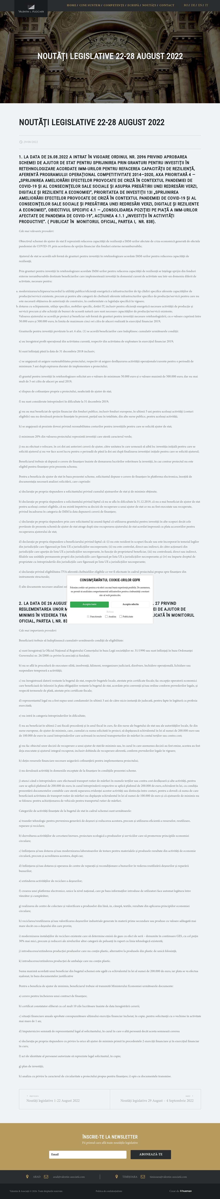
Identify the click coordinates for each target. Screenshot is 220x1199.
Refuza (110, 612)
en (200, 5)
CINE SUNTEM (90, 5)
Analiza (110, 616)
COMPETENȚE (114, 5)
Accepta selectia (131, 604)
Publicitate (126, 616)
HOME (71, 5)
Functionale (94, 616)
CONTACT (167, 5)
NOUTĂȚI (149, 5)
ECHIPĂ (133, 5)
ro (186, 5)
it (206, 5)
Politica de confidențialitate (109, 1191)
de (193, 5)
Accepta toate (89, 604)
